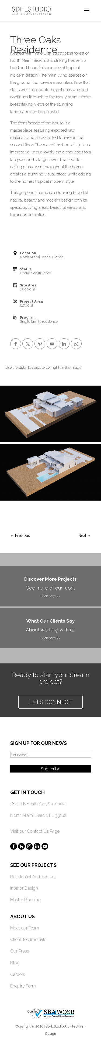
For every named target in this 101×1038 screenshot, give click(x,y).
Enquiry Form (23, 986)
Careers (17, 974)
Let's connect (50, 702)
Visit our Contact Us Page (35, 831)
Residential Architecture (33, 876)
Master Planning (25, 899)
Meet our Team (24, 928)
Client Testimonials (28, 939)
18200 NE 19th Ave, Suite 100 (37, 803)
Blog (15, 962)
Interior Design (24, 888)
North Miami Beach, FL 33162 (38, 815)
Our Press (19, 951)
